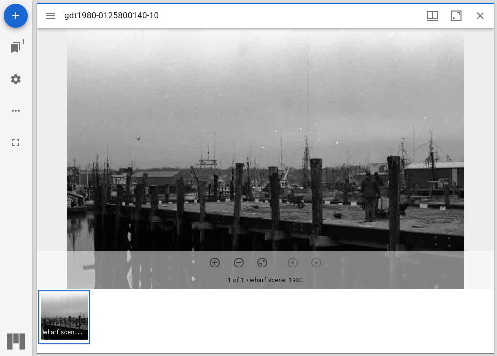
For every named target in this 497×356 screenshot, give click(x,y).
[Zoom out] (238, 262)
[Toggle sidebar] (50, 16)
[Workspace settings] (16, 79)
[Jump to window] (16, 47)
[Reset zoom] (262, 262)
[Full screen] (16, 142)
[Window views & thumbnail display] (433, 16)
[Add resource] (16, 16)
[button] (64, 317)
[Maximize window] (456, 16)
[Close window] (480, 16)
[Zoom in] (215, 262)
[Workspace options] (16, 111)
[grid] (265, 321)
